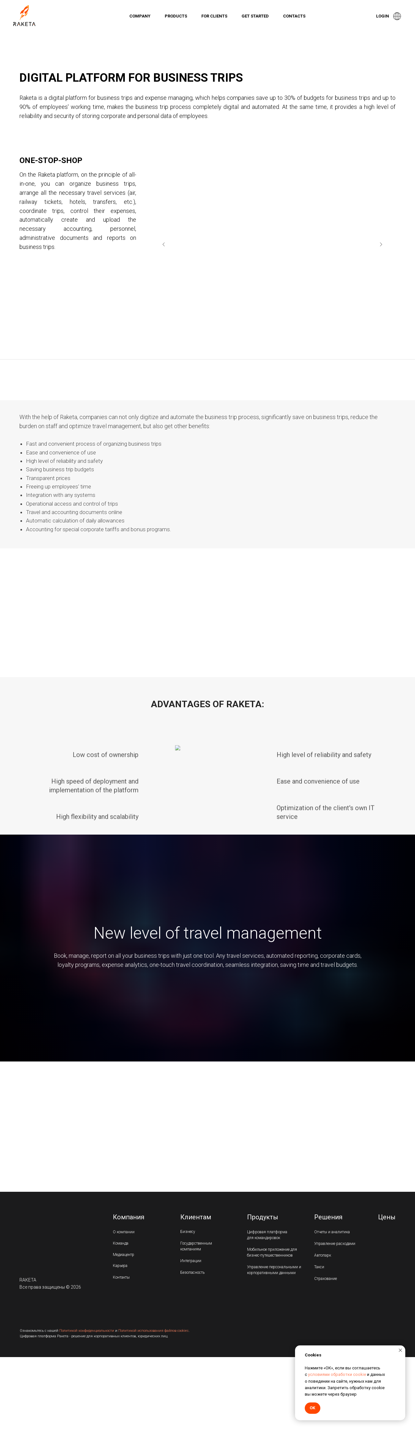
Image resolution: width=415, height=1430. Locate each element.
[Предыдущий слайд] (164, 244)
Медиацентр (123, 1254)
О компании (124, 1232)
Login (382, 16)
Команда (120, 1243)
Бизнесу (187, 1231)
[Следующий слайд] (381, 244)
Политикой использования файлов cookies (153, 1331)
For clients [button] (214, 16)
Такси (319, 1267)
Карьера (120, 1265)
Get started (255, 16)
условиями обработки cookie (337, 1374)
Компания (128, 1217)
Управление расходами (334, 1243)
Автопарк (322, 1255)
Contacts (294, 16)
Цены (387, 1217)
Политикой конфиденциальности (86, 1331)
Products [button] (176, 16)
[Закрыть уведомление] (400, 1350)
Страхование (325, 1278)
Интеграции (190, 1261)
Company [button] (139, 16)
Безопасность (192, 1272)
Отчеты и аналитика (332, 1232)
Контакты (121, 1277)
